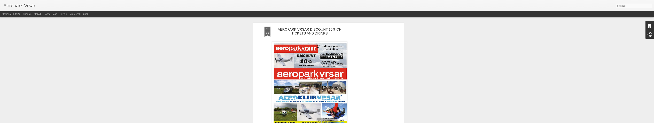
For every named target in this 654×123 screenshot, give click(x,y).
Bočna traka (50, 14)
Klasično (6, 14)
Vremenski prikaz (79, 14)
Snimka (64, 14)
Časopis (27, 14)
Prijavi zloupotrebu (346, 121)
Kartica (17, 14)
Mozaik (37, 14)
